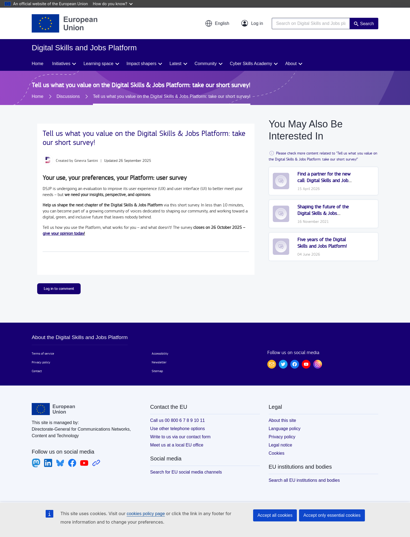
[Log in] (252, 23)
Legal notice (280, 445)
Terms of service (43, 353)
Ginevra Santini (86, 161)
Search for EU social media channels (186, 472)
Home (37, 63)
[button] (217, 23)
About (291, 63)
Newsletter (159, 362)
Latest (175, 63)
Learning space (98, 63)
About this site (282, 420)
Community (206, 63)
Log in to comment (59, 288)
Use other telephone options (177, 428)
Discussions (68, 96)
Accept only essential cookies (332, 515)
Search (367, 23)
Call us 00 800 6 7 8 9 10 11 (177, 420)
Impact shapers (141, 63)
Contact (37, 371)
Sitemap (157, 371)
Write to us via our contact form (180, 436)
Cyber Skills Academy (251, 63)
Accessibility (160, 353)
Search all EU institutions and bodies (304, 480)
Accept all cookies (274, 515)
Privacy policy (41, 362)
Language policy (285, 428)
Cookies (277, 453)
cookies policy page (146, 513)
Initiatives (61, 63)
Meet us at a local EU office (176, 445)
